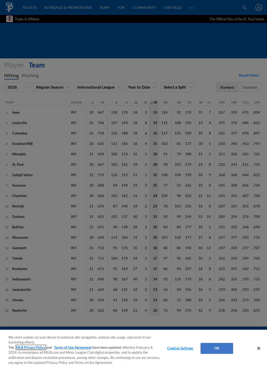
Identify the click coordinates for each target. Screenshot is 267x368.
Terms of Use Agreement (73, 347)
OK (216, 348)
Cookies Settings (180, 348)
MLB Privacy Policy (31, 347)
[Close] (258, 348)
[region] (133, 349)
